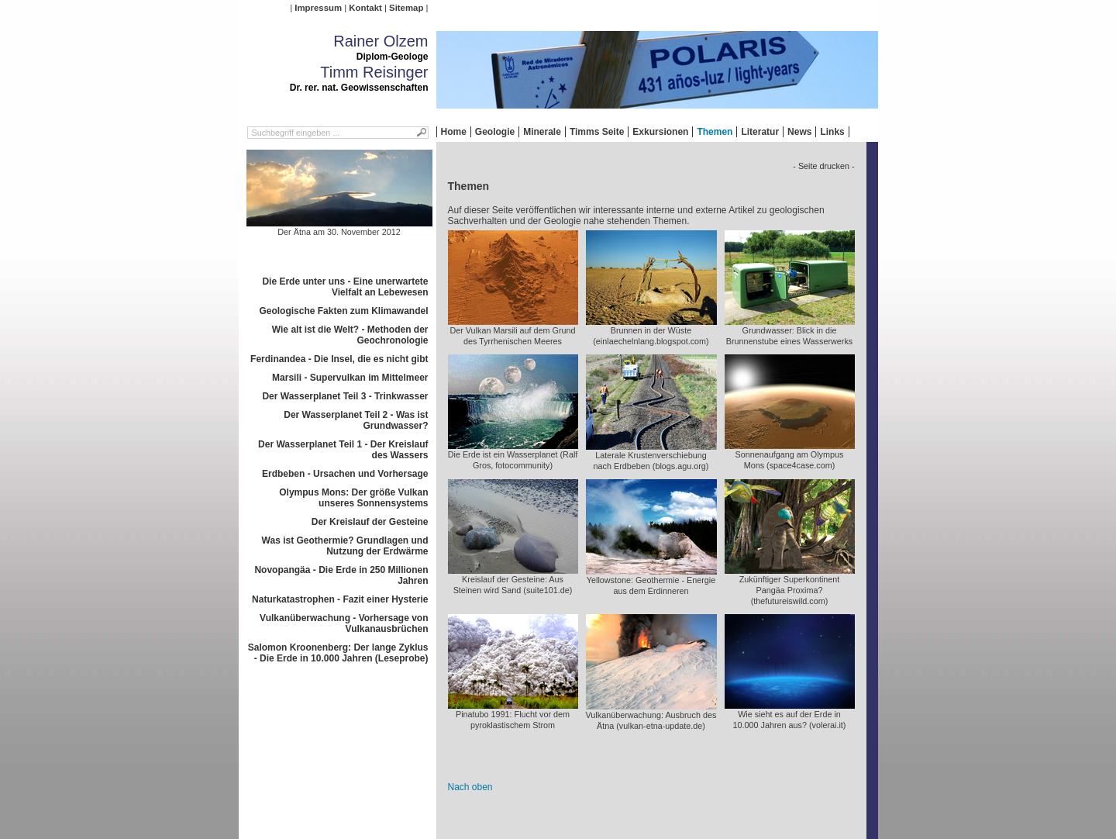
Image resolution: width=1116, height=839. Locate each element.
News (799, 131)
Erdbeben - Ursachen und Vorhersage (345, 473)
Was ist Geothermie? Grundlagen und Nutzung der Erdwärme (345, 546)
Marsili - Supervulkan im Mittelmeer (350, 377)
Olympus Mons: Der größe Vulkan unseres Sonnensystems (353, 498)
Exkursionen (660, 131)
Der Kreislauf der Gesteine (370, 521)
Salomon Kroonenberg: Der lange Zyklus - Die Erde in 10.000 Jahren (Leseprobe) (338, 653)
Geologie (495, 131)
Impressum (318, 7)
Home (454, 131)
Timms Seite (597, 131)
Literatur (760, 131)
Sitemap (406, 7)
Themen (714, 131)
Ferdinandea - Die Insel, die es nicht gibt (339, 359)
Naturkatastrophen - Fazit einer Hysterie (340, 599)
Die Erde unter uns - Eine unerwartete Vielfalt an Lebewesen (345, 287)
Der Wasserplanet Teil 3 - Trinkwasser (345, 396)
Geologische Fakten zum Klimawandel (343, 311)
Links (832, 131)
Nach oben (470, 787)
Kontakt (365, 7)
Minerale (542, 131)
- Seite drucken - (823, 166)
